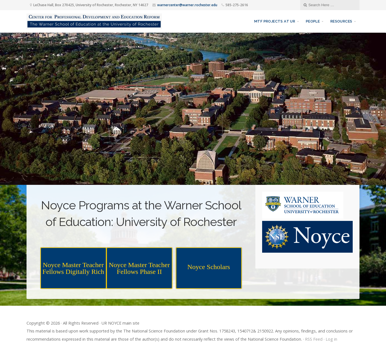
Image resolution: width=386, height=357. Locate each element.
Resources (341, 21)
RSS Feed (314, 339)
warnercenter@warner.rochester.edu (187, 5)
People (313, 21)
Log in (331, 339)
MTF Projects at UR (274, 21)
